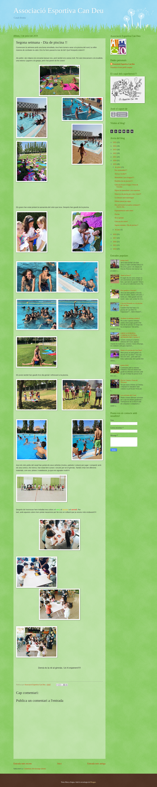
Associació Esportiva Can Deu (58, 10)
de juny (117, 230)
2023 (115, 150)
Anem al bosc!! (126, 275)
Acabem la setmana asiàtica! (130, 318)
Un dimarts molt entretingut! (124, 198)
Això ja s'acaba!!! (120, 174)
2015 (115, 245)
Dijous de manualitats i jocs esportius (127, 190)
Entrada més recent (22, 763)
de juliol (118, 167)
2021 (115, 157)
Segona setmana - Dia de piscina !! (126, 225)
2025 (115, 142)
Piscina (117, 214)
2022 (115, 153)
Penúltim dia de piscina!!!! (124, 181)
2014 (115, 249)
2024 (115, 146)
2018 (115, 234)
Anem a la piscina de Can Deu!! (131, 350)
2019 (115, 164)
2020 (115, 160)
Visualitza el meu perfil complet (121, 67)
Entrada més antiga (96, 763)
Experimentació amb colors (124, 211)
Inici (59, 763)
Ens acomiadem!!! (121, 170)
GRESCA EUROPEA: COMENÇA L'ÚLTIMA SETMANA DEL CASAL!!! (130, 335)
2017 (115, 238)
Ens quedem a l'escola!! (129, 290)
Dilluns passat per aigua (123, 201)
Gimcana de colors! (121, 221)
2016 (115, 242)
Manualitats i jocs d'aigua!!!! (124, 177)
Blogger (93, 782)
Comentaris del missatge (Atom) (35, 769)
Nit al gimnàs (119, 218)
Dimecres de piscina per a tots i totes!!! (128, 194)
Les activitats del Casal (128, 395)
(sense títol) (125, 260)
